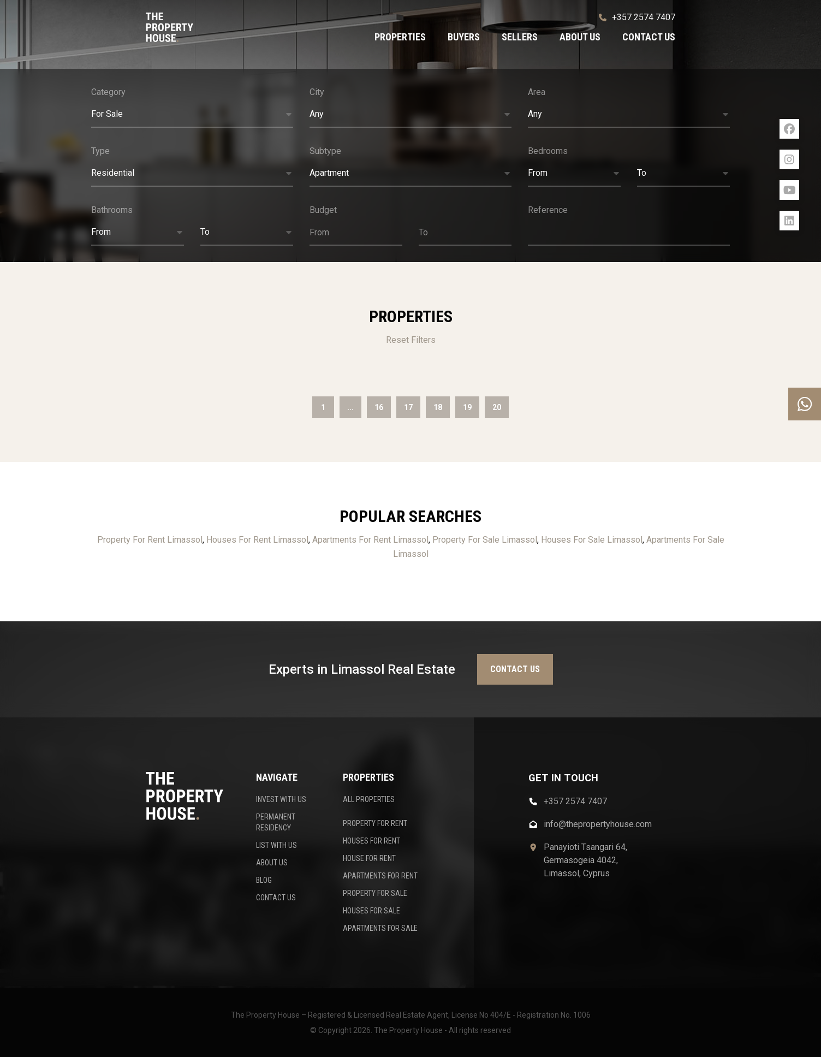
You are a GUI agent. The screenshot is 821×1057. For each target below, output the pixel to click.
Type (100, 151)
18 (437, 407)
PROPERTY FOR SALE (375, 893)
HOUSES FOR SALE (371, 910)
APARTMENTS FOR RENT (380, 875)
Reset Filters (411, 340)
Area (536, 92)
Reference (548, 210)
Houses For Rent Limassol (257, 540)
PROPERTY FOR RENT (375, 823)
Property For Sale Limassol (484, 540)
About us (580, 37)
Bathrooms (112, 210)
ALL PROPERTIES (369, 799)
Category (108, 92)
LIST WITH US (276, 845)
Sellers (520, 37)
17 (408, 407)
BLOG (264, 880)
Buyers (464, 37)
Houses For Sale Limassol (591, 540)
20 (496, 407)
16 (378, 407)
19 (467, 407)
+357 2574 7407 (637, 17)
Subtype (325, 151)
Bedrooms (548, 151)
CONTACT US (276, 897)
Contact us (648, 37)
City (317, 92)
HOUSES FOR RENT (371, 840)
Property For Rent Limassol (150, 540)
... (350, 407)
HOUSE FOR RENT (369, 858)
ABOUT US (272, 862)
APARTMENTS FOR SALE (380, 928)
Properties (400, 37)
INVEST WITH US (281, 799)
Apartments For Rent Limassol (370, 540)
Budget (323, 210)
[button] (192, 115)
